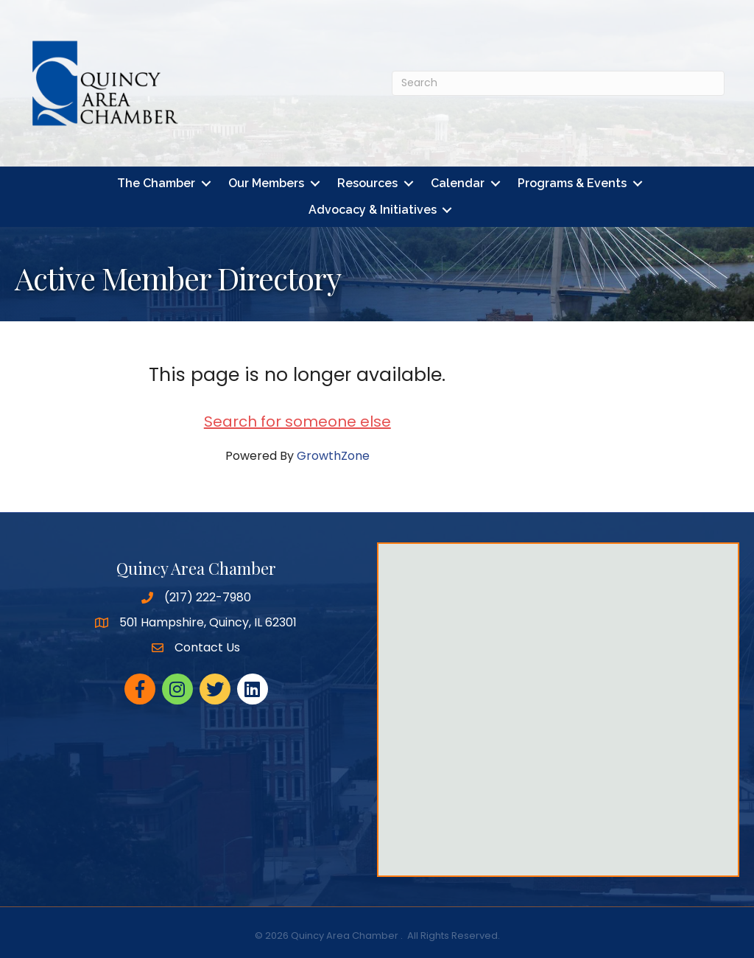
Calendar (458, 183)
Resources (367, 183)
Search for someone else (297, 421)
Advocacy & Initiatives (373, 210)
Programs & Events (572, 183)
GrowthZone (333, 455)
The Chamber (156, 183)
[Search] (558, 83)
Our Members (266, 183)
